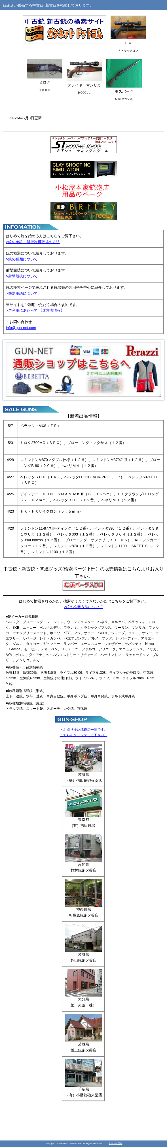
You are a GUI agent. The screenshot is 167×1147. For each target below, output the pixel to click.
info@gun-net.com (21, 328)
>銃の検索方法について (83, 607)
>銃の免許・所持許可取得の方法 (33, 242)
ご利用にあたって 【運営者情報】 (36, 310)
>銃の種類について (22, 259)
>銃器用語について (22, 293)
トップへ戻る (115, 1143)
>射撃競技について (22, 276)
